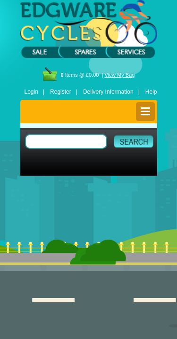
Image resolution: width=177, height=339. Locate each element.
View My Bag (119, 75)
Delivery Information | (111, 92)
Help (151, 92)
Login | (34, 92)
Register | (63, 92)
